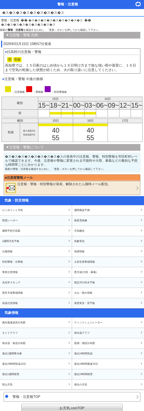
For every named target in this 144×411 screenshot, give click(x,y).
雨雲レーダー (10, 220)
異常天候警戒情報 (12, 292)
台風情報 (7, 251)
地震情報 (79, 251)
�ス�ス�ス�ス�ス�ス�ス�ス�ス (55, 20)
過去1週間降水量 (12, 353)
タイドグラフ (10, 332)
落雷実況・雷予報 (84, 303)
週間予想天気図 (11, 230)
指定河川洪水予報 (84, 282)
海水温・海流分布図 (13, 343)
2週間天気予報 (10, 241)
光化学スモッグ (11, 282)
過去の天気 (80, 384)
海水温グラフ (82, 332)
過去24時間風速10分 (86, 363)
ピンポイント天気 (12, 210)
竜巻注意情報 (10, 272)
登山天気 (7, 384)
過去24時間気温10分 (14, 363)
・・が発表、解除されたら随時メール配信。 (58, 187)
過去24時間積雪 (83, 374)
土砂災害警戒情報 (84, 261)
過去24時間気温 (83, 353)
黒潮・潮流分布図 (84, 343)
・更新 (139, 4)
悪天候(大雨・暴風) (85, 272)
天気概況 (79, 230)
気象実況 (79, 241)
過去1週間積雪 (10, 374)
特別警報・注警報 (12, 261)
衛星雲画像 (80, 220)
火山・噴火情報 (83, 292)
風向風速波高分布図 (13, 322)
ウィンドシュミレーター (88, 322)
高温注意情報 (10, 303)
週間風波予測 (82, 210)
